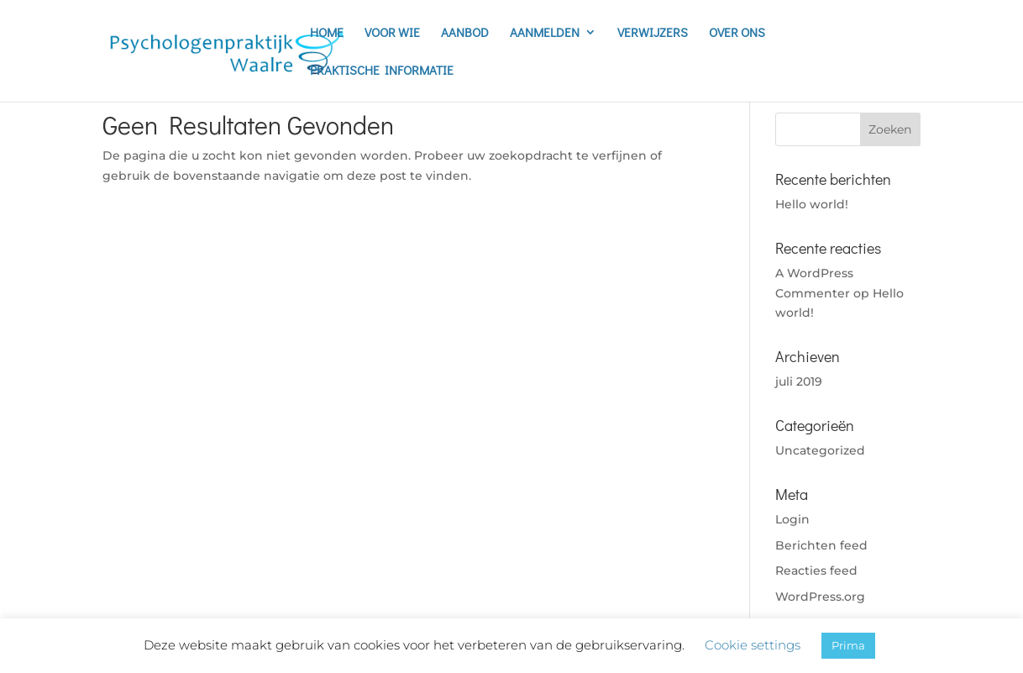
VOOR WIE (392, 33)
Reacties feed (816, 570)
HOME (327, 33)
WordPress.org (820, 596)
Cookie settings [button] (752, 645)
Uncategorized (820, 450)
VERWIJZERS (652, 33)
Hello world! (811, 204)
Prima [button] (848, 645)
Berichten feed (821, 545)
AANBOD (465, 33)
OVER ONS (737, 33)
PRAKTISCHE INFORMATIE (382, 71)
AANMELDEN (545, 33)
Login (792, 519)
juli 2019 (798, 381)
